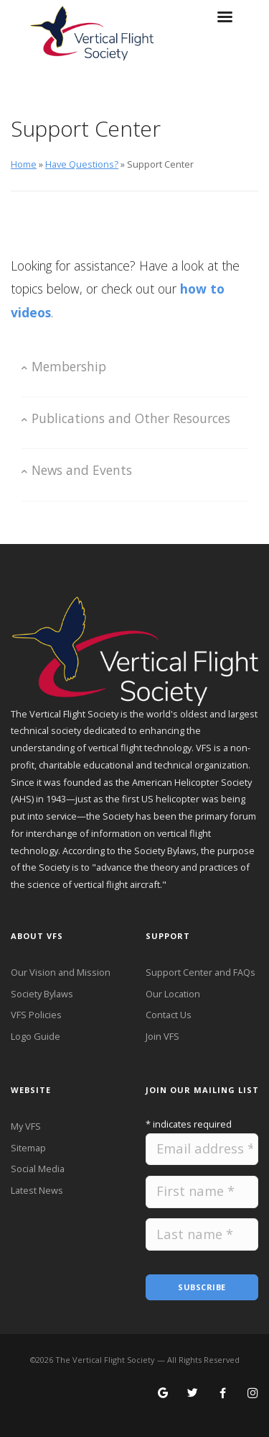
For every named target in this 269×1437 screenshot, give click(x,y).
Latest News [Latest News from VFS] (37, 1190)
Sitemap (28, 1147)
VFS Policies (36, 1014)
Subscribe (202, 1287)
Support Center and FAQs (200, 972)
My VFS (26, 1126)
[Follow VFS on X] (192, 1393)
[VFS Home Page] (134, 649)
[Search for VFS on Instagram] (252, 1393)
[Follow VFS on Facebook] (222, 1393)
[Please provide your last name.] (202, 1234)
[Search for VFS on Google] (163, 1393)
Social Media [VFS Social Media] (38, 1168)
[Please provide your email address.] (202, 1149)
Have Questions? (81, 164)
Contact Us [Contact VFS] (169, 1014)
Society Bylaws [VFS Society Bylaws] (42, 993)
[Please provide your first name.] (202, 1192)
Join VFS (162, 1036)
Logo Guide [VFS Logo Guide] (35, 1036)
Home (24, 164)
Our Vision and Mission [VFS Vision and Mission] (60, 972)
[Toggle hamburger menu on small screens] (224, 20)
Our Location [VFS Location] (173, 993)
